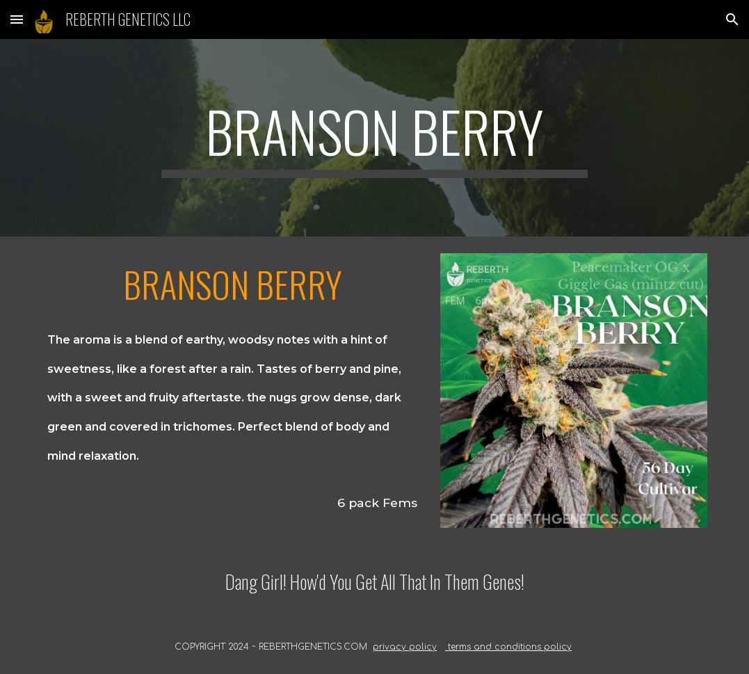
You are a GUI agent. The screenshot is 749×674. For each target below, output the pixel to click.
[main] (374, 138)
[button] (16, 19)
